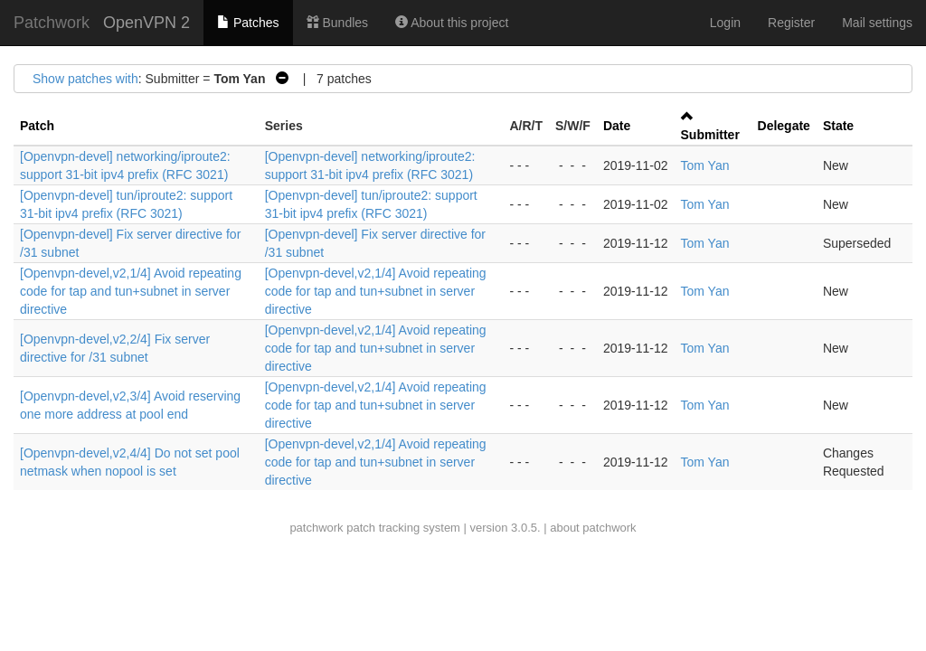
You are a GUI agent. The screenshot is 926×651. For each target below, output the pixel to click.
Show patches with (85, 78)
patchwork (316, 527)
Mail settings (877, 22)
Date (616, 125)
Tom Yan (705, 165)
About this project (451, 22)
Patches (248, 22)
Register (791, 22)
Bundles (337, 22)
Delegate (784, 125)
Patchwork (52, 23)
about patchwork (593, 527)
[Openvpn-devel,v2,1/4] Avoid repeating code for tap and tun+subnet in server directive (130, 291)
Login (725, 22)
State (838, 125)
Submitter (710, 134)
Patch (37, 125)
